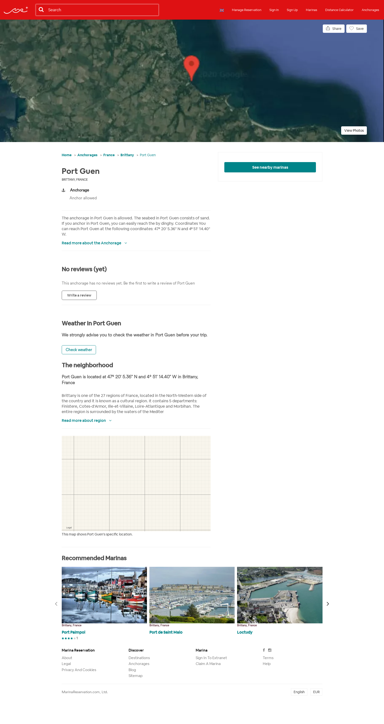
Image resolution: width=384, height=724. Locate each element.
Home (67, 155)
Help (267, 663)
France (109, 155)
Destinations (139, 657)
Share (333, 28)
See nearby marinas (270, 167)
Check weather (79, 349)
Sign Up (292, 10)
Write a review (79, 295)
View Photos (354, 130)
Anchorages (370, 10)
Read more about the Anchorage (92, 243)
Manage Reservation (246, 10)
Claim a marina (208, 663)
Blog (132, 669)
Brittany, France (75, 179)
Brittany (127, 155)
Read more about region (84, 420)
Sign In (274, 10)
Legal (66, 663)
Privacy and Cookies (79, 669)
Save (356, 28)
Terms (268, 657)
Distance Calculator (339, 10)
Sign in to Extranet (211, 657)
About (67, 657)
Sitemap (136, 675)
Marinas (311, 10)
